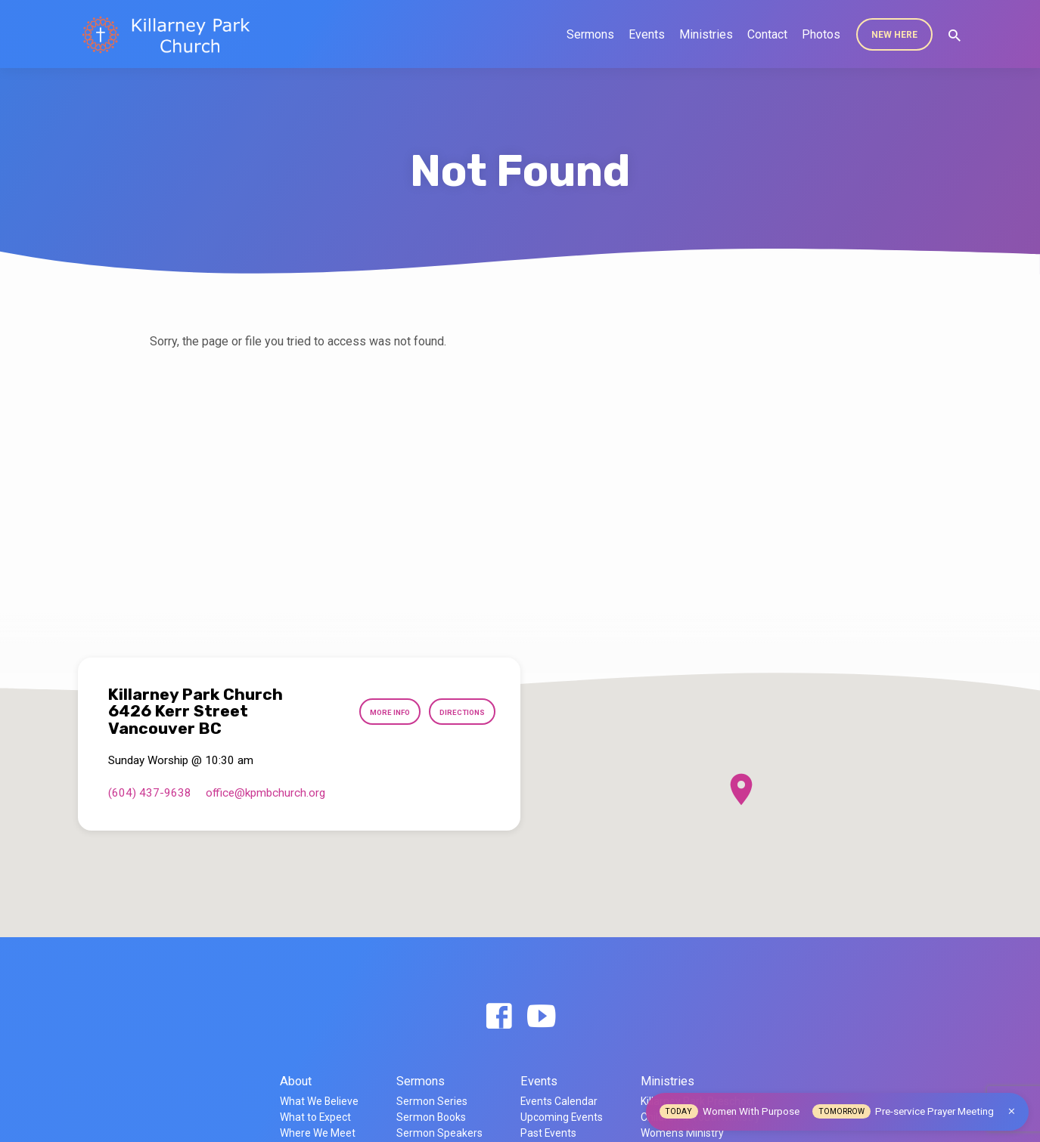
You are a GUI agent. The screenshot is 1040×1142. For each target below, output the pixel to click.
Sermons (590, 34)
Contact (767, 34)
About (296, 1081)
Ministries (706, 34)
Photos (821, 34)
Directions (457, 711)
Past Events (548, 1133)
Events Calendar (559, 1101)
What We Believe (319, 1101)
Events (647, 34)
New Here (894, 34)
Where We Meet (317, 1133)
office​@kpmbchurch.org (265, 793)
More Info (374, 711)
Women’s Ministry (682, 1133)
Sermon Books (431, 1117)
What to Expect (315, 1117)
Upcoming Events (561, 1117)
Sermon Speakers (439, 1133)
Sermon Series (431, 1101)
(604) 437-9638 (149, 793)
